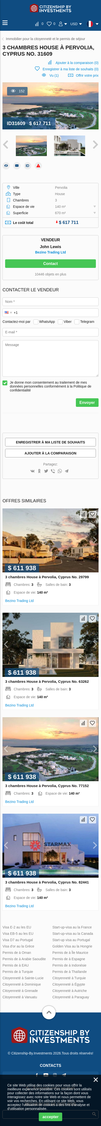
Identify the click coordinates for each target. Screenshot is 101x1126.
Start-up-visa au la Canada (72, 934)
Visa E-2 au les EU (16, 927)
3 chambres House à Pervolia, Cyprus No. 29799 (47, 577)
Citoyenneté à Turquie (69, 978)
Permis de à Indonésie (69, 965)
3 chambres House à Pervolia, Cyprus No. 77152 (47, 786)
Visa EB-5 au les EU (17, 934)
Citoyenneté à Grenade (20, 991)
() (77, 63)
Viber (67, 322)
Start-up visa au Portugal (71, 940)
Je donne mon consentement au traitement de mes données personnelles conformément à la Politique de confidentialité (50, 386)
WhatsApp (47, 322)
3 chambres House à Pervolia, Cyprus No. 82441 (47, 882)
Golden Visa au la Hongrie (72, 946)
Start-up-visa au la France (72, 927)
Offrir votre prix (87, 75)
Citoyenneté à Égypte (68, 984)
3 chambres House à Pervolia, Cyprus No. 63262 (47, 681)
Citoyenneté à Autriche (69, 991)
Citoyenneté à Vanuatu (19, 997)
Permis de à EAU (15, 965)
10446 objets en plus (50, 274)
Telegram (87, 322)
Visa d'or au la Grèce (18, 946)
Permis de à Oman (16, 953)
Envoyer (87, 402)
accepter (50, 1117)
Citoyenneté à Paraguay (70, 997)
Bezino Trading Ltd (50, 252)
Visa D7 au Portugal (17, 940)
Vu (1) (54, 75)
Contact (50, 264)
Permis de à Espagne (68, 959)
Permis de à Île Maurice (70, 953)
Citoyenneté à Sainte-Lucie (22, 978)
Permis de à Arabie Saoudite (24, 959)
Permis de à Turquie (17, 972)
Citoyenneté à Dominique (21, 984)
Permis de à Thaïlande (69, 972)
